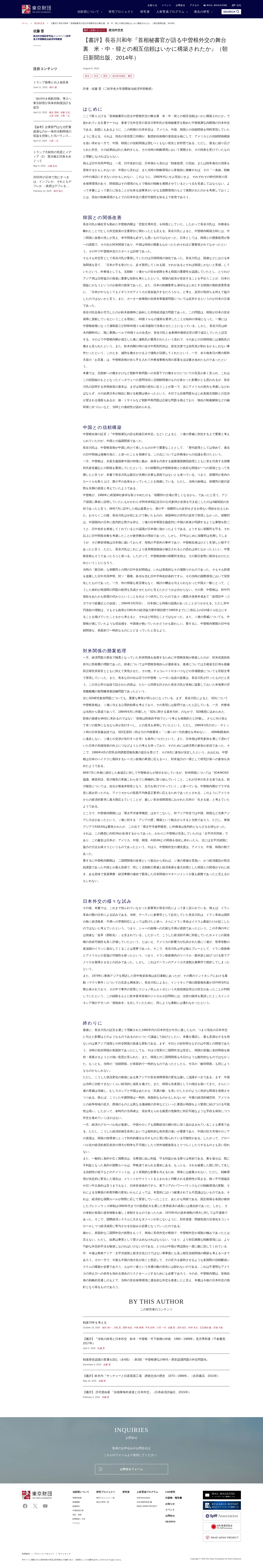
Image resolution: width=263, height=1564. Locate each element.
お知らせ (152, 5)
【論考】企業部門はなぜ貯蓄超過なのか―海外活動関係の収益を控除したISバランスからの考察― (52, 133)
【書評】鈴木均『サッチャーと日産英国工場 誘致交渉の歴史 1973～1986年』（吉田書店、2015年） (156, 1378)
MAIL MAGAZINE (215, 5)
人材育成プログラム (170, 11)
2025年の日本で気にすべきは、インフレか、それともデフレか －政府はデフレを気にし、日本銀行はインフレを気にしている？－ (52, 182)
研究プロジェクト (121, 11)
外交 (96, 76)
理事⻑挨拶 (77, 1498)
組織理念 (76, 1506)
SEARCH (170, 1521)
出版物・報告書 (173, 1497)
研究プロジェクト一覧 (105, 1498)
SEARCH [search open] (231, 11)
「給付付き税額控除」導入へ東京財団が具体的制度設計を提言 (52, 107)
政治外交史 (39, 23)
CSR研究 (170, 1492)
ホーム (25, 23)
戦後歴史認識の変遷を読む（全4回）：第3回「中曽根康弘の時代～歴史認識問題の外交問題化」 (156, 1362)
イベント (166, 5)
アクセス (194, 5)
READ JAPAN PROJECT (147, 1506)
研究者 (145, 11)
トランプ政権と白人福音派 (52, 85)
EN (239, 5)
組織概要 (76, 1502)
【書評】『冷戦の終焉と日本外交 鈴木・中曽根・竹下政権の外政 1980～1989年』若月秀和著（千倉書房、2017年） (156, 1343)
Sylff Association (143, 1498)
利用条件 (26, 1554)
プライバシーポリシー (44, 1554)
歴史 (105, 76)
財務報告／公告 (79, 1519)
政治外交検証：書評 (122, 76)
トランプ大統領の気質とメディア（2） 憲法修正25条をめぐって (52, 158)
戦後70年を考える (156, 1325)
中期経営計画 (78, 1510)
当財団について (88, 11)
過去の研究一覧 (102, 1502)
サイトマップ (64, 1554)
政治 (87, 76)
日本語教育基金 (144, 1502)
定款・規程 (77, 1515)
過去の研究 (202, 11)
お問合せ (180, 5)
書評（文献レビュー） (95, 30)
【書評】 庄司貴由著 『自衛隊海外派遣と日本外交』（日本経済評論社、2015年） (156, 1392)
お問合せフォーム (131, 1469)
